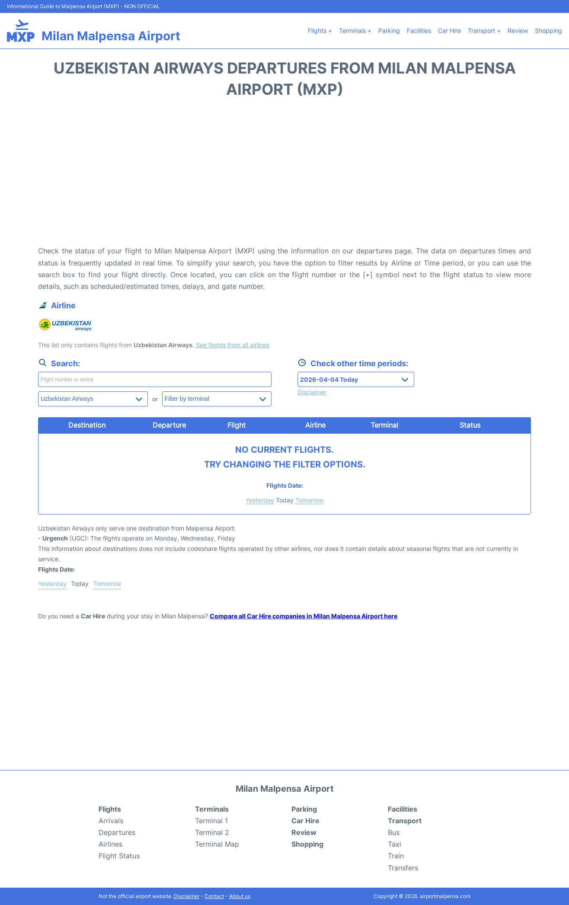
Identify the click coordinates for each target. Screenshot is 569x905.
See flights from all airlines (232, 345)
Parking (389, 30)
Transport (405, 820)
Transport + (484, 30)
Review (518, 30)
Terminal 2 (212, 832)
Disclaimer (186, 896)
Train (396, 855)
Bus (394, 832)
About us (239, 896)
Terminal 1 (211, 820)
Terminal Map (217, 844)
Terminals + (355, 30)
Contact (214, 896)
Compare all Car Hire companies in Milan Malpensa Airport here (303, 616)
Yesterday (260, 500)
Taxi (394, 844)
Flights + (320, 30)
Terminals (212, 809)
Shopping (548, 30)
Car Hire (449, 30)
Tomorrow (309, 500)
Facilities (419, 30)
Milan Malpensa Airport (111, 36)
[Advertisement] (284, 176)
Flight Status (119, 855)
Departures (117, 832)
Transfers (403, 867)
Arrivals (111, 820)
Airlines (110, 844)
